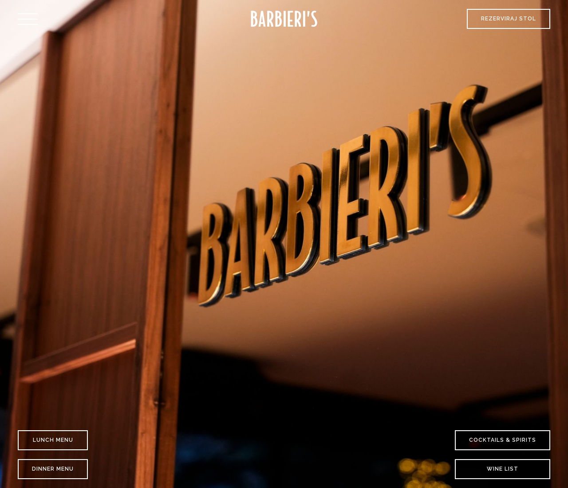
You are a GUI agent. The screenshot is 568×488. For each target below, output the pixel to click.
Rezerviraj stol (508, 19)
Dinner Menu (53, 469)
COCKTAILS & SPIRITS (502, 440)
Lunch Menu (53, 440)
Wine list (502, 469)
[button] (28, 19)
